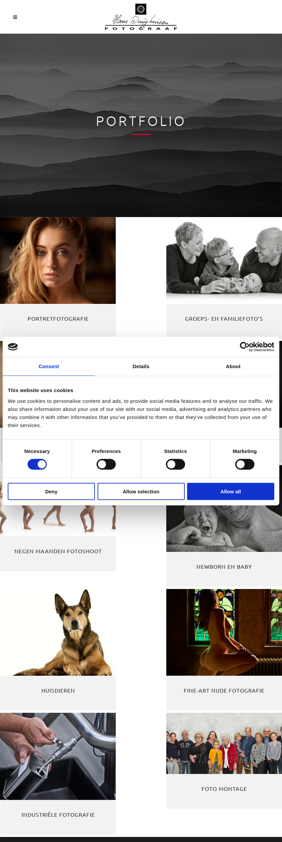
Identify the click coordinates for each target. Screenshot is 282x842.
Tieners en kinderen (235, 302)
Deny (51, 491)
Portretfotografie (47, 302)
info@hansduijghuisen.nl (58, 708)
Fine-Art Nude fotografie (141, 513)
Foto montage (47, 597)
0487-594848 (28, 694)
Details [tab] (141, 366)
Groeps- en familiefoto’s (141, 302)
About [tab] (233, 366)
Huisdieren (47, 513)
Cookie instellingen (35, 751)
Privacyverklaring (32, 736)
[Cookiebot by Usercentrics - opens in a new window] (244, 347)
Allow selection (140, 491)
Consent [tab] (49, 366)
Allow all (230, 491)
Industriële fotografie (235, 513)
